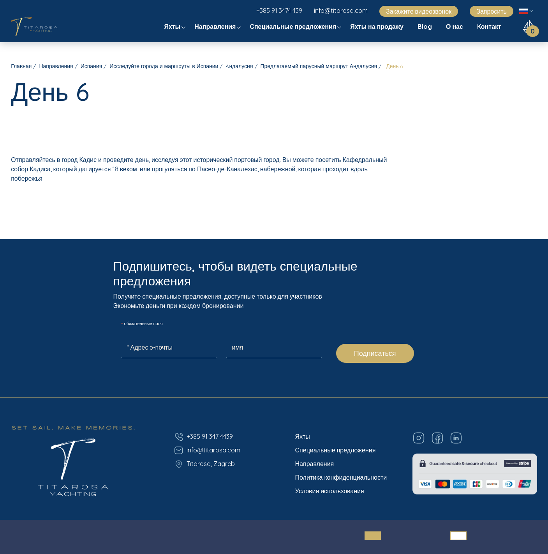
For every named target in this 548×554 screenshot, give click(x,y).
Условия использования (329, 491)
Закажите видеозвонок (418, 11)
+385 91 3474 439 (279, 10)
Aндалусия (239, 66)
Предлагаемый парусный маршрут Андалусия (319, 66)
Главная (21, 66)
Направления (215, 26)
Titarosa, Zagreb (204, 464)
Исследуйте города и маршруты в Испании (163, 66)
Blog (425, 26)
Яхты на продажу (377, 26)
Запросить (491, 11)
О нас (455, 26)
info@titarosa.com (341, 10)
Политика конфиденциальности (341, 477)
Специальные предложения (294, 26)
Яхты (173, 26)
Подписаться (375, 353)
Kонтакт (490, 26)
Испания (91, 66)
